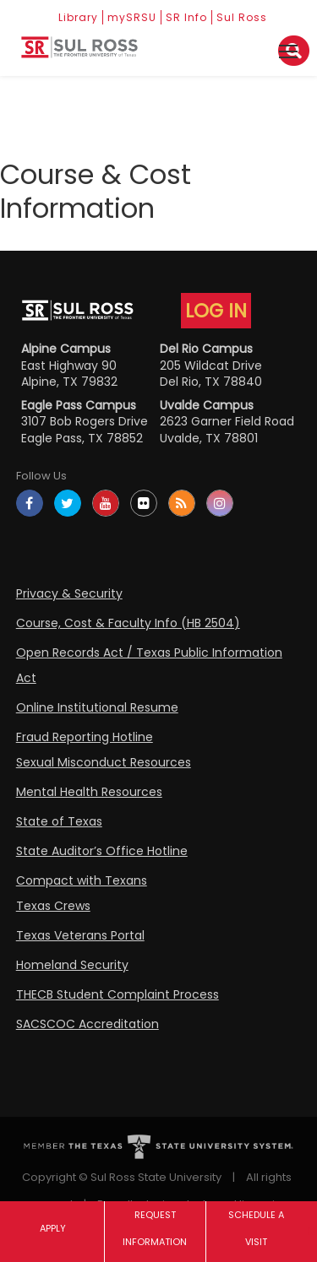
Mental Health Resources (89, 791)
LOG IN (216, 310)
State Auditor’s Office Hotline (102, 850)
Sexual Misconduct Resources (103, 762)
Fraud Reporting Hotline (84, 736)
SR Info (186, 17)
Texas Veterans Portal (80, 935)
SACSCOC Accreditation (87, 1024)
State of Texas (59, 821)
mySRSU (131, 17)
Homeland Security (72, 964)
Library (78, 17)
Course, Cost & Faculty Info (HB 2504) (128, 623)
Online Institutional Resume (97, 707)
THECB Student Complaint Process (117, 994)
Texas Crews (53, 905)
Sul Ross (241, 17)
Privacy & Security (69, 593)
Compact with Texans (81, 880)
